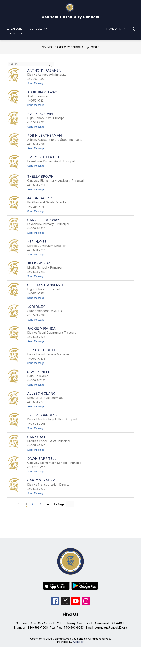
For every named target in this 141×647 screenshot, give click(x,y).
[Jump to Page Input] (70, 504)
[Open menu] (14, 28)
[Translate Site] (115, 28)
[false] (31, 64)
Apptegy (78, 641)
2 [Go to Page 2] (32, 504)
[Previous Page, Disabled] (18, 504)
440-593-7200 (37, 627)
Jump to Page (55, 504)
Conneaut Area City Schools (62, 47)
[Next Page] (41, 504)
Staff (95, 47)
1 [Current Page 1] (26, 504)
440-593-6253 (73, 627)
